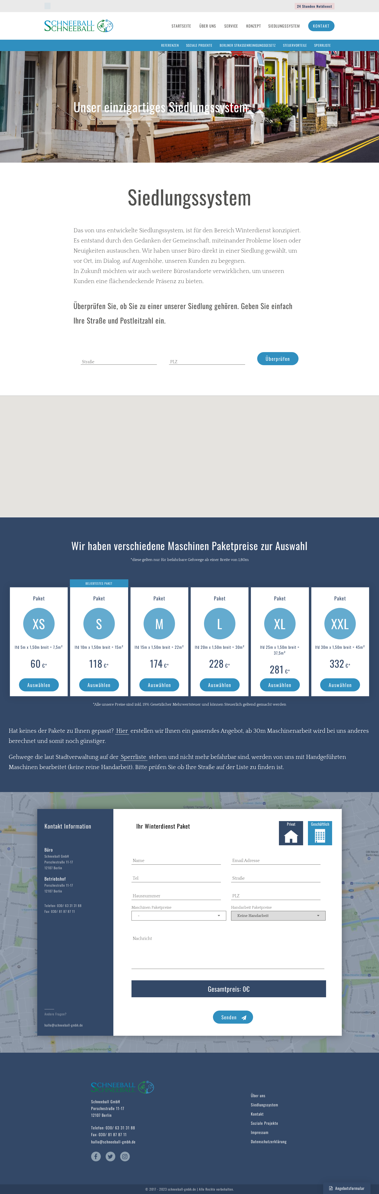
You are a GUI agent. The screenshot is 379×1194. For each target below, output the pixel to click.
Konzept (253, 26)
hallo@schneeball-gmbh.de (63, 1025)
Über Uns (207, 26)
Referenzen (170, 45)
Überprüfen (278, 358)
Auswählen (39, 684)
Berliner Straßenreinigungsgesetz (248, 45)
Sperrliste (322, 45)
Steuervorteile (295, 45)
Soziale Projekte (199, 45)
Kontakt (321, 26)
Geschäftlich (320, 833)
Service (231, 26)
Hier (122, 731)
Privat (291, 833)
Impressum (260, 1132)
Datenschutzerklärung (269, 1141)
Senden (234, 1017)
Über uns (258, 1095)
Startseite (181, 26)
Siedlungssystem (284, 26)
